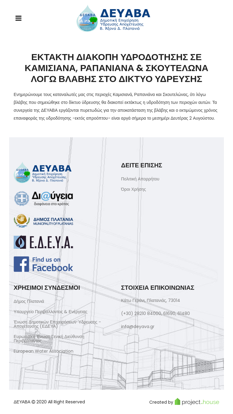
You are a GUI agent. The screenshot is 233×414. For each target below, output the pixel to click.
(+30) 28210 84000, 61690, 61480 (155, 313)
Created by (184, 401)
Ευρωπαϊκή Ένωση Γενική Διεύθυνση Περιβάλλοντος (49, 338)
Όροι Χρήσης (133, 189)
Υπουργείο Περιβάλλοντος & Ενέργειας (50, 312)
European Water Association (43, 351)
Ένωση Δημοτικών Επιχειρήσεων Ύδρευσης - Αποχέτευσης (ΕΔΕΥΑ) (57, 324)
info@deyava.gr (137, 326)
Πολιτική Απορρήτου (140, 179)
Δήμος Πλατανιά (29, 301)
